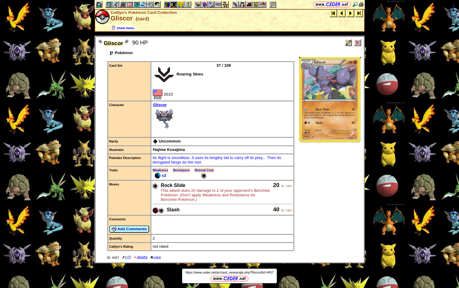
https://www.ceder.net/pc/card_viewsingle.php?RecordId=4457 (229, 272)
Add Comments (129, 229)
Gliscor (222, 117)
